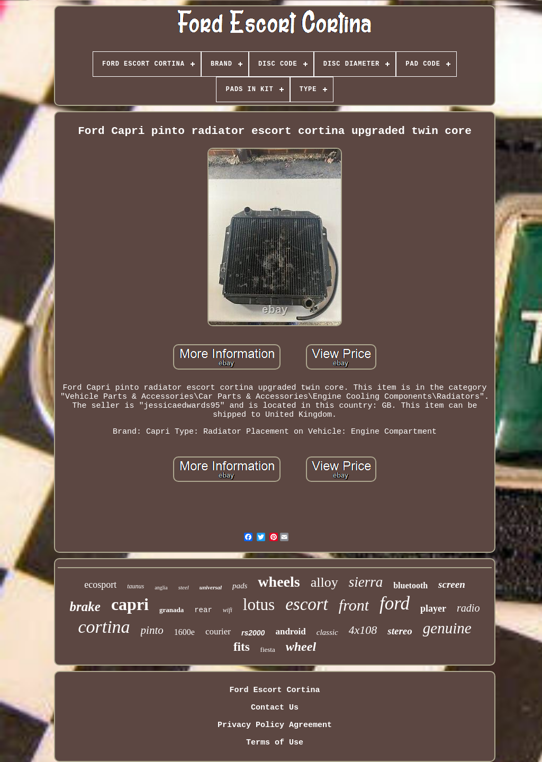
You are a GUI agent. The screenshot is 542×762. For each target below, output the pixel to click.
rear (203, 610)
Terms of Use (274, 742)
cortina (104, 627)
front (354, 605)
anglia (161, 587)
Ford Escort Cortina (274, 690)
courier (218, 631)
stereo (399, 631)
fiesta (267, 649)
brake (85, 606)
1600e (184, 632)
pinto (152, 630)
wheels (279, 581)
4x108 (363, 630)
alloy (324, 582)
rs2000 (253, 633)
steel (183, 587)
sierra (366, 582)
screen (451, 584)
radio (468, 608)
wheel (301, 646)
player (433, 608)
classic (327, 632)
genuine (447, 628)
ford (395, 603)
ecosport (100, 584)
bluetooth (410, 585)
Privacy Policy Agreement (275, 725)
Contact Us (275, 707)
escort (306, 604)
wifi (227, 610)
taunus (135, 586)
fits (241, 646)
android (290, 631)
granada (171, 610)
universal (211, 587)
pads (239, 585)
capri (130, 604)
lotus (259, 604)
